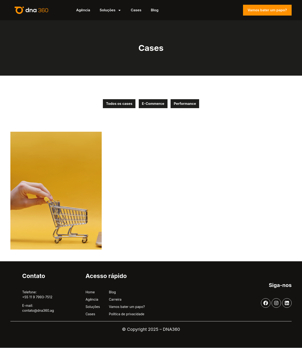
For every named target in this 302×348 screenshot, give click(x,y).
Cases (136, 10)
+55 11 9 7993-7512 (37, 297)
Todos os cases (118, 104)
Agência (83, 10)
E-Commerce (153, 104)
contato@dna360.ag (38, 311)
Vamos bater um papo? (267, 10)
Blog (154, 10)
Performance (186, 104)
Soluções (110, 10)
